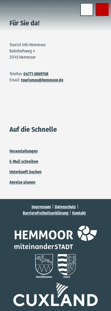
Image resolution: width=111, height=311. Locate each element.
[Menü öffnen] (86, 9)
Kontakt (79, 213)
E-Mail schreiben (23, 161)
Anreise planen (22, 182)
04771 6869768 (35, 73)
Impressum (41, 206)
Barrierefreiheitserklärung (45, 213)
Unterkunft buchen (25, 171)
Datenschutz (65, 206)
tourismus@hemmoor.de (42, 80)
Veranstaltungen (23, 151)
